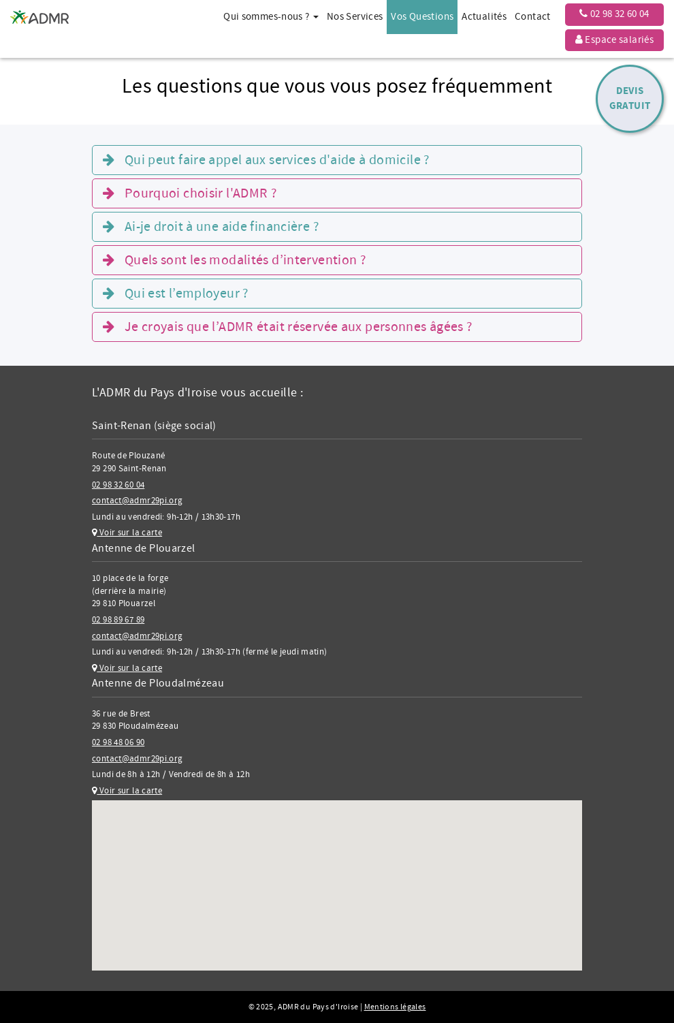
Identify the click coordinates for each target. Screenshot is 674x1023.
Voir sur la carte (127, 532)
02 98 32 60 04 (614, 13)
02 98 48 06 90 (118, 742)
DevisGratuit (630, 98)
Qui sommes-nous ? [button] (271, 16)
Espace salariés (614, 39)
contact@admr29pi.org (137, 500)
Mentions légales (395, 1007)
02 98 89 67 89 (118, 619)
